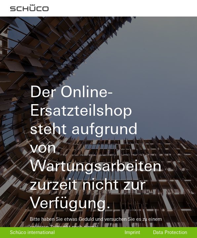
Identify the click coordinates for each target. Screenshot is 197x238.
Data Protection (170, 232)
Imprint (132, 232)
